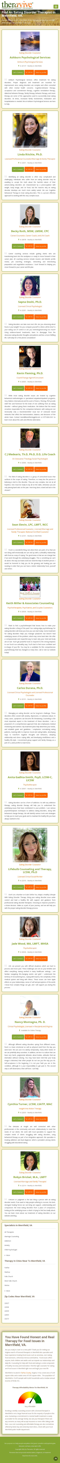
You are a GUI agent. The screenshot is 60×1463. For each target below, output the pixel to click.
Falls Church (9, 1276)
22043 (7, 1311)
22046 (7, 1307)
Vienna (7, 1285)
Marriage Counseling (12, 1236)
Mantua (7, 1272)
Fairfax (7, 1268)
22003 (7, 1315)
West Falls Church (11, 1281)
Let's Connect (18, 72)
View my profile (41, 72)
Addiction (8, 1241)
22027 (7, 1303)
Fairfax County (26, 1373)
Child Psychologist (11, 1250)
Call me (29, 72)
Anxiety (7, 1245)
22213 (7, 1319)
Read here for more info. (30, 1456)
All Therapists (9, 1232)
